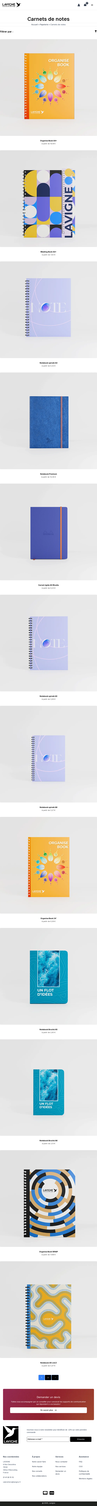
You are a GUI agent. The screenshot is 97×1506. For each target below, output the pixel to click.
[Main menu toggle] (92, 5)
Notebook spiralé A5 (48, 696)
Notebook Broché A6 (48, 1140)
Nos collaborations (39, 1476)
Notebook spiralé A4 (48, 363)
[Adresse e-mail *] (48, 1439)
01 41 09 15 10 (8, 1477)
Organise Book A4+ (48, 141)
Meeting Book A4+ (48, 252)
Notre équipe (37, 1466)
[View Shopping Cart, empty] (85, 5)
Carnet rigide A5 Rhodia (48, 585)
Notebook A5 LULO (48, 1363)
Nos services (60, 1466)
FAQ (80, 1462)
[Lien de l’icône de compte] (79, 5)
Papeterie (44, 24)
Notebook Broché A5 (48, 1029)
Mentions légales (85, 1479)
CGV (81, 1466)
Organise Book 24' (49, 918)
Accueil (34, 24)
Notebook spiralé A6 (48, 807)
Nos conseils (37, 1471)
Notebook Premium (48, 474)
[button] (48, 1410)
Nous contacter (61, 1462)
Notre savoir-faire (39, 1462)
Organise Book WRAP (48, 1252)
